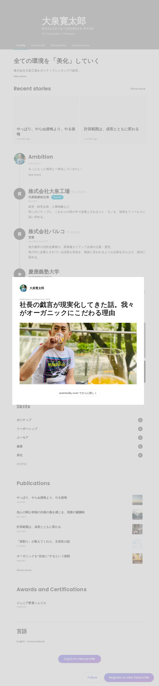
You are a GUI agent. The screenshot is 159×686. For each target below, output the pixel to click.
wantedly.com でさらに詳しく (78, 393)
